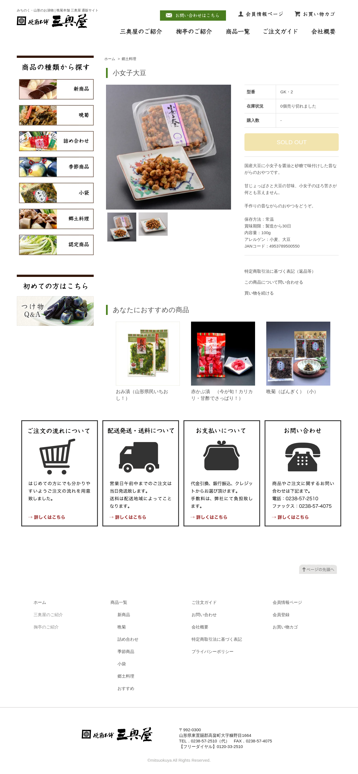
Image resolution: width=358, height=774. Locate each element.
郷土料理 (129, 59)
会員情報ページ (287, 602)
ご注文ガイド (204, 602)
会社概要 (200, 627)
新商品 (123, 614)
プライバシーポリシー (213, 651)
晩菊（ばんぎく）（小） (292, 391)
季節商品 (125, 651)
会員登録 (281, 614)
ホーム (109, 59)
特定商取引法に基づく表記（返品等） (280, 271)
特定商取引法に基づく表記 (217, 639)
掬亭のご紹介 (46, 627)
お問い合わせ (204, 614)
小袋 (121, 663)
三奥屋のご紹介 (48, 614)
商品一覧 (118, 602)
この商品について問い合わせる (273, 282)
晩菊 (121, 627)
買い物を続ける (259, 293)
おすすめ (125, 688)
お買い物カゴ (285, 627)
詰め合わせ (127, 639)
